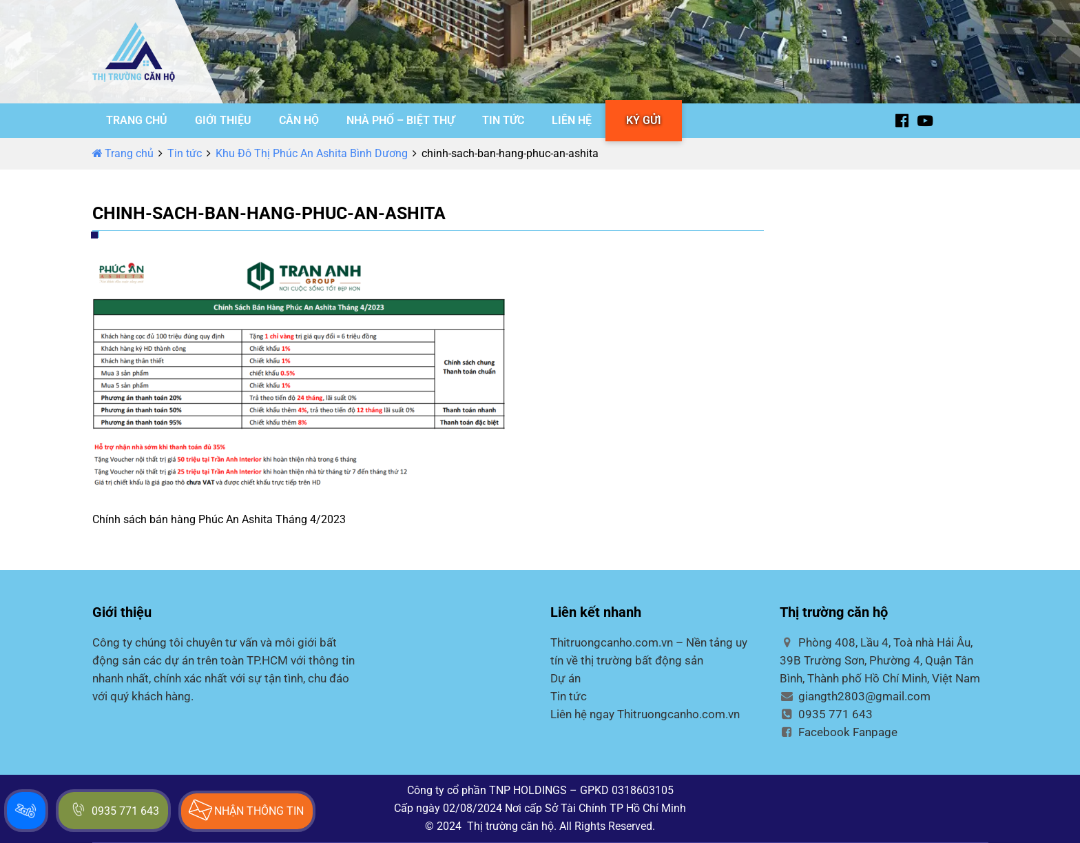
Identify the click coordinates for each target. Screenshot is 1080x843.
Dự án (565, 678)
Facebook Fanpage (838, 732)
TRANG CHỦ (136, 120)
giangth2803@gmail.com (855, 696)
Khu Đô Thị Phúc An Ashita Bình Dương (312, 153)
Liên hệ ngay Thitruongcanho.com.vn (645, 714)
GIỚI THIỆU (223, 120)
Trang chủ (123, 153)
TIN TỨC (503, 120)
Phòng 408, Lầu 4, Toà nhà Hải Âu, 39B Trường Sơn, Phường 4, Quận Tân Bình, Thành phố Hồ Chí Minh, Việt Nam (880, 660)
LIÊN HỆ (572, 120)
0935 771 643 (826, 714)
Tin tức (184, 153)
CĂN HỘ (299, 120)
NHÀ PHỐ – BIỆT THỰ (400, 120)
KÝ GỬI (643, 120)
